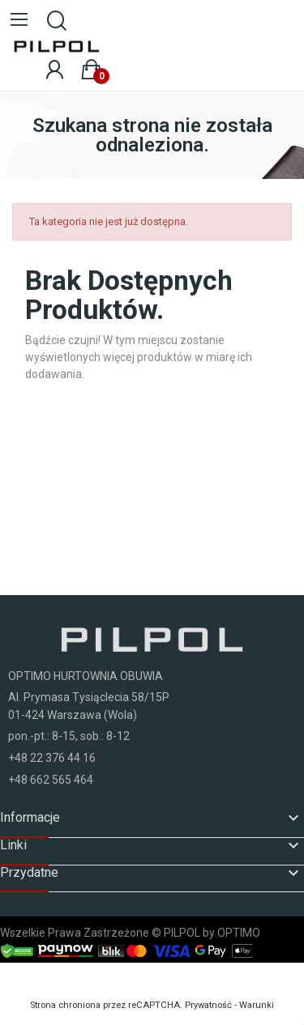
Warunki (256, 1005)
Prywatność (208, 1005)
